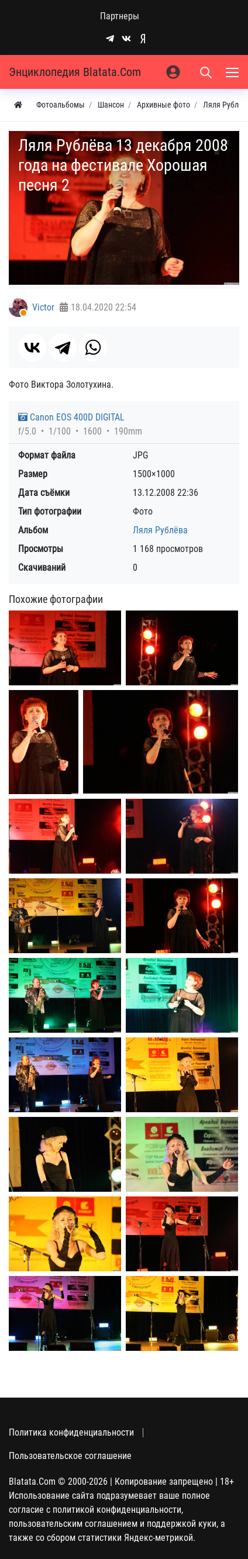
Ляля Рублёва (160, 530)
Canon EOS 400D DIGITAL (71, 417)
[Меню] (233, 72)
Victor (43, 307)
